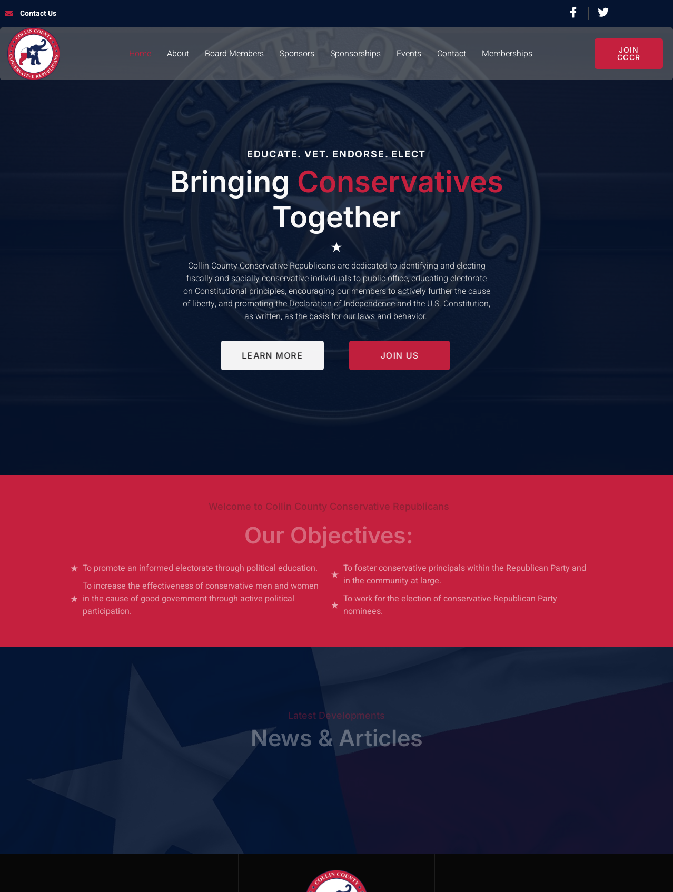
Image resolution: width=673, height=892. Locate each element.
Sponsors (297, 53)
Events (409, 53)
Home (140, 53)
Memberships (507, 53)
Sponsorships (355, 53)
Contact (451, 53)
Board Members (234, 53)
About (178, 53)
